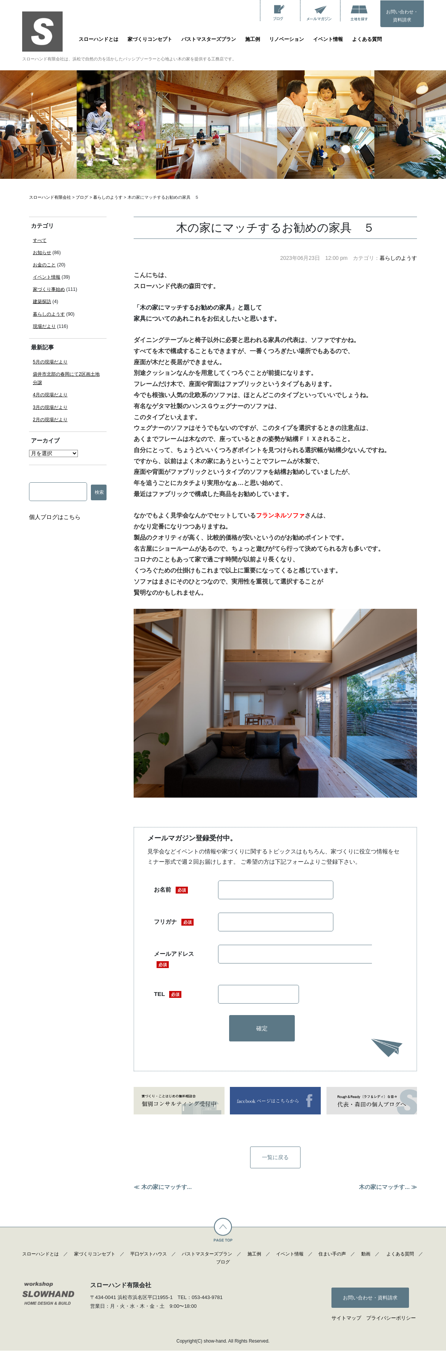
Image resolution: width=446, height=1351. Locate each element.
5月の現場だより (50, 362)
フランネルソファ (280, 515)
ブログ (223, 1262)
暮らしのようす (398, 258)
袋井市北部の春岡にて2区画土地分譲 (66, 378)
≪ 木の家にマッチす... (163, 1187)
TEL (167, 994)
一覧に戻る (275, 1158)
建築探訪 (42, 301)
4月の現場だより (50, 394)
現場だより (44, 326)
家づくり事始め (49, 289)
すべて (40, 240)
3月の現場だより (50, 407)
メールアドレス (174, 959)
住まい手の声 (332, 1254)
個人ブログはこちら (55, 517)
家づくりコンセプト (150, 39)
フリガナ (173, 922)
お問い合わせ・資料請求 (402, 16)
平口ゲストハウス (148, 1254)
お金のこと (44, 265)
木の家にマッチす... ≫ (388, 1187)
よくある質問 (367, 39)
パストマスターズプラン (208, 39)
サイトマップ (346, 1319)
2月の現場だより (50, 419)
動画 (365, 1254)
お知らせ (42, 252)
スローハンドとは (98, 39)
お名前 (170, 890)
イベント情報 (328, 39)
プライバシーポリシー (391, 1319)
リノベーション (286, 39)
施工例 (252, 39)
